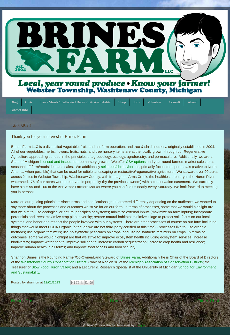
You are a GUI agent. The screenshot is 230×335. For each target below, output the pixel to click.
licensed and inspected (58, 162)
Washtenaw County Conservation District (53, 262)
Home (116, 300)
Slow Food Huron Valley (50, 267)
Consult (174, 102)
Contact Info (19, 110)
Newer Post (23, 300)
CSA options (136, 162)
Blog (14, 102)
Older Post (208, 300)
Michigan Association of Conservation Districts (166, 262)
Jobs (136, 102)
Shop (122, 102)
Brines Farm (130, 257)
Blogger (140, 325)
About (192, 102)
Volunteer (154, 102)
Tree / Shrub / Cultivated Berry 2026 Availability (75, 102)
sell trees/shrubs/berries (120, 167)
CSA (28, 102)
